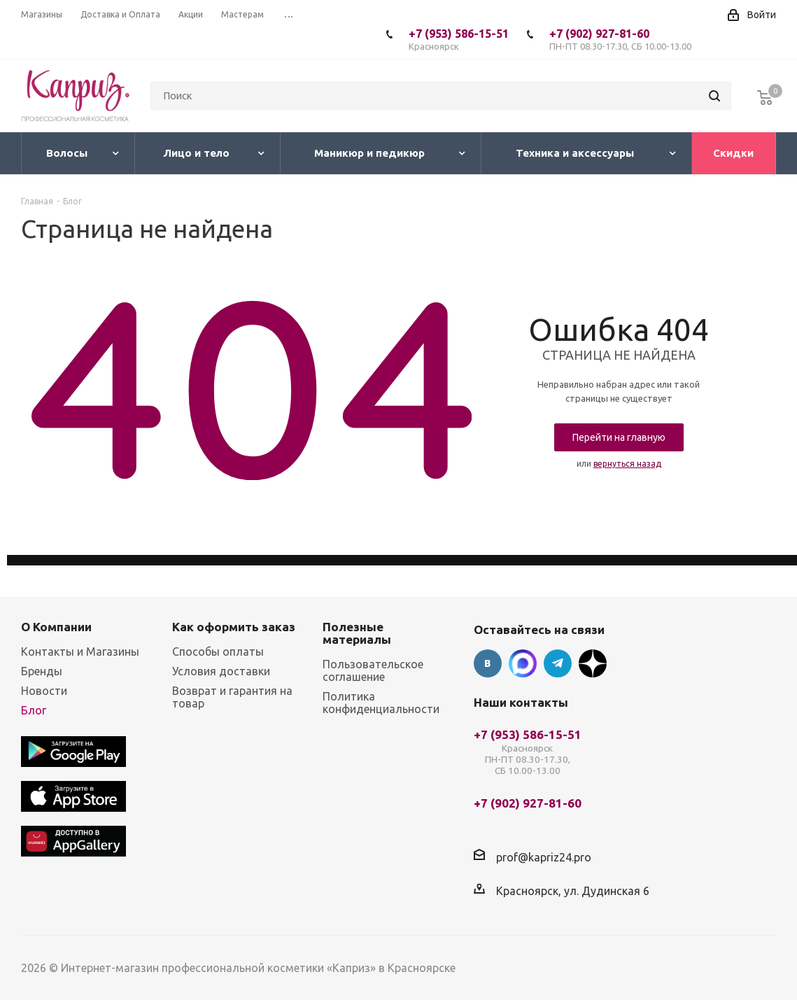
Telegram (558, 663)
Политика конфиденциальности (381, 702)
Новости (44, 690)
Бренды (41, 671)
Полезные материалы (357, 633)
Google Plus (593, 663)
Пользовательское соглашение (373, 670)
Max (523, 663)
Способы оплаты (218, 651)
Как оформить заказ (233, 626)
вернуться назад (627, 463)
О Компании (56, 626)
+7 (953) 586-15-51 (459, 39)
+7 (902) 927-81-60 (620, 39)
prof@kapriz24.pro (543, 857)
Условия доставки (221, 671)
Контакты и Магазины (80, 651)
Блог (33, 710)
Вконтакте (488, 663)
